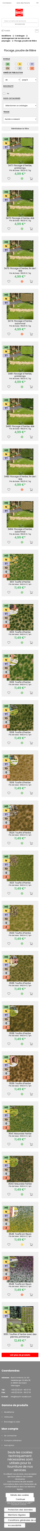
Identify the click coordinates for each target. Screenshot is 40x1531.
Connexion (7, 3)
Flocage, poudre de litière (25, 41)
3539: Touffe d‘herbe (20, 1084)
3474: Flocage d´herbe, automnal (20, 323)
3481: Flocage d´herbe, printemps (20, 376)
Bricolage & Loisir (12, 1422)
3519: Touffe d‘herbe (20, 783)
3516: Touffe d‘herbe (20, 683)
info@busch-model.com (21, 1396)
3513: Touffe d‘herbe (20, 633)
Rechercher (20, 24)
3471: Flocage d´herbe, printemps (20, 167)
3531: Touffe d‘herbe (20, 883)
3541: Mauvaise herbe (20, 1134)
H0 (8, 64)
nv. (8, 93)
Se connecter (10, 1435)
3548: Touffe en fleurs (20, 1285)
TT (32, 64)
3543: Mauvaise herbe (20, 1184)
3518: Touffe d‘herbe (20, 733)
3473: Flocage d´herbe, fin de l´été (20, 270)
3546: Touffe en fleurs (20, 1235)
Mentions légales (17, 1515)
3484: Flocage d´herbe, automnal (20, 531)
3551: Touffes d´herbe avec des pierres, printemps (20, 1335)
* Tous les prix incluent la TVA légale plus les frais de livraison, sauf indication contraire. (19, 1503)
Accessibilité (14, 1525)
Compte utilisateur (13, 1440)
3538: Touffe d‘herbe (20, 1034)
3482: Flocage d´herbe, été (20, 427)
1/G (7, 68)
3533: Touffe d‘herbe (20, 933)
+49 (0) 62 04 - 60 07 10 (21, 1390)
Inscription (9, 1445)
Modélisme (6, 36)
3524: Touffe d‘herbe (20, 833)
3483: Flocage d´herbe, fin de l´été (20, 478)
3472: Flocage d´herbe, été (20, 219)
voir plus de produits (20, 1355)
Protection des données (20, 1509)
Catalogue (20, 36)
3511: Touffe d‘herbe (20, 582)
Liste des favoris (23, 3)
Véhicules (8, 1417)
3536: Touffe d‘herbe (20, 984)
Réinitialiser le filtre (20, 128)
